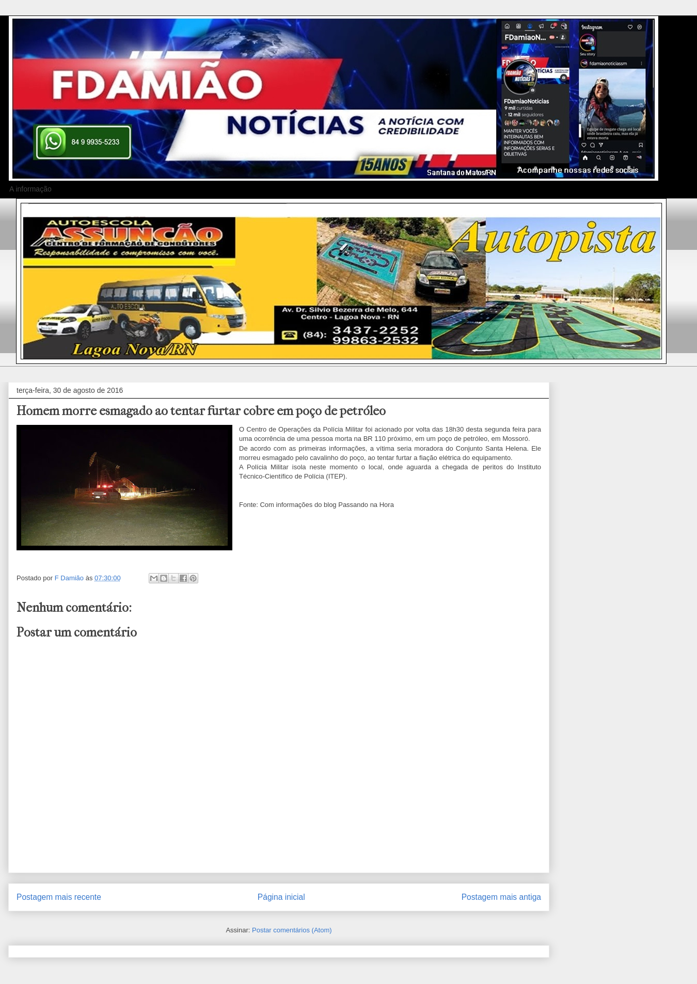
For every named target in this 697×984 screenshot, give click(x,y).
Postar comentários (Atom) (292, 930)
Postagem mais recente (59, 897)
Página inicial (281, 897)
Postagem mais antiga (501, 897)
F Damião (70, 578)
